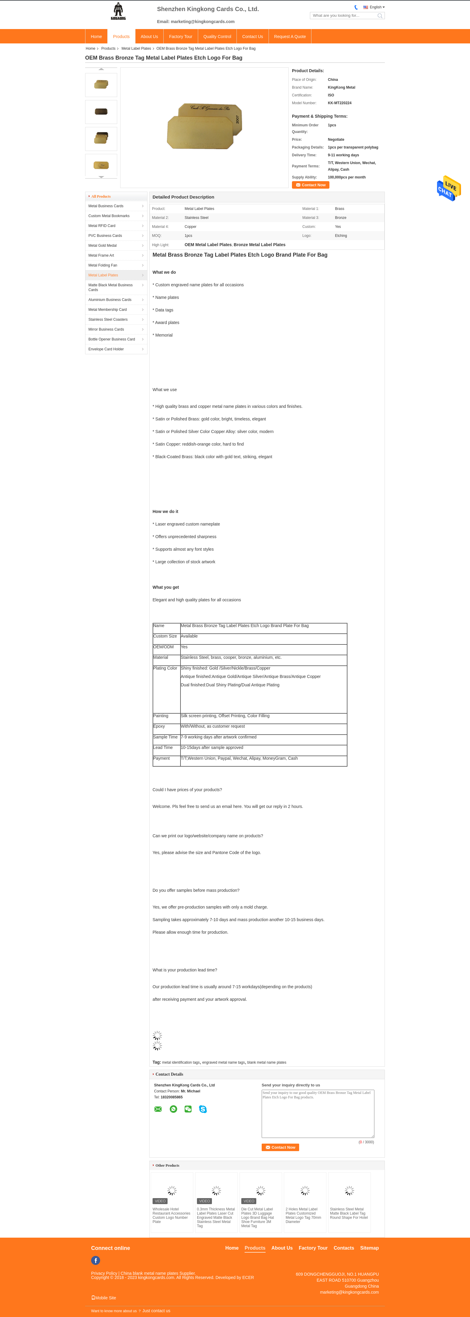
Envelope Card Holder (106, 349)
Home (96, 36)
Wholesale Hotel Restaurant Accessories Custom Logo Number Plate (171, 1215)
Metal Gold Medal (102, 245)
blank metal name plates (266, 1062)
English (376, 7)
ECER (248, 1277)
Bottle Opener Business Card (111, 339)
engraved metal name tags (223, 1062)
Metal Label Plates (136, 48)
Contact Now (314, 185)
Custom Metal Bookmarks (108, 216)
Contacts (344, 1248)
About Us (149, 36)
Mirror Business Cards (106, 329)
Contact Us (252, 36)
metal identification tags (181, 1062)
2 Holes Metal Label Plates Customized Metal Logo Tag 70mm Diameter (303, 1215)
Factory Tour (180, 36)
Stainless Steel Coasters (108, 319)
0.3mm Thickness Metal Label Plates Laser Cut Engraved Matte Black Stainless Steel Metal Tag (216, 1217)
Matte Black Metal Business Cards (110, 287)
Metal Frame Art (101, 255)
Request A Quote (290, 36)
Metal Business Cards (105, 206)
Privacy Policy (104, 1273)
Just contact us (156, 1310)
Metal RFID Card (101, 226)
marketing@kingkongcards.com (349, 1292)
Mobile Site (103, 1297)
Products (121, 36)
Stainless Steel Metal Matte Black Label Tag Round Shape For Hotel (349, 1213)
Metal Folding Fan (102, 265)
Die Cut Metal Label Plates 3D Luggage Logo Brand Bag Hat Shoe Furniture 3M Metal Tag (257, 1217)
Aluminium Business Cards (109, 300)
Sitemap (369, 1248)
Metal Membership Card (107, 310)
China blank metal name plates (149, 1273)
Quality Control (217, 36)
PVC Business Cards (105, 236)
